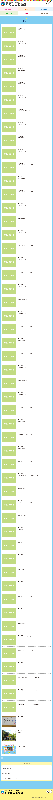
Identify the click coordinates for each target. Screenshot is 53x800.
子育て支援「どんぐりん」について (10, 773)
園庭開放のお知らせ (6, 768)
